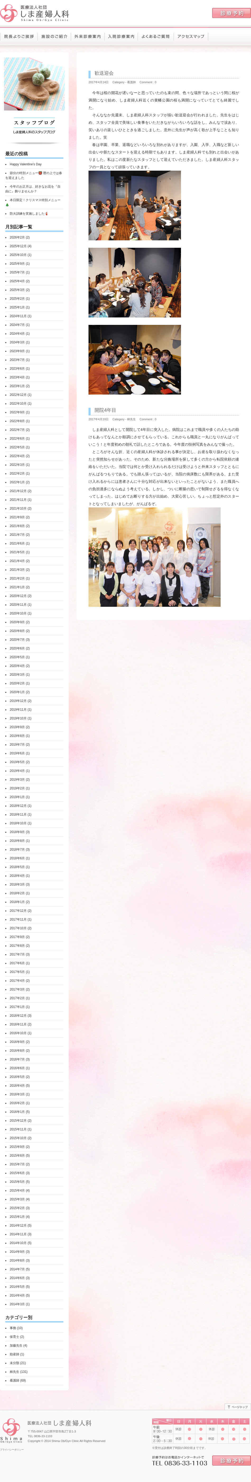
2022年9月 (17, 412)
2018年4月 (17, 876)
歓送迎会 (104, 73)
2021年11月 (18, 500)
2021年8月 (17, 526)
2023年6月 (17, 368)
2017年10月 (18, 928)
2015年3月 (17, 1199)
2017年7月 (17, 954)
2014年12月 (18, 1225)
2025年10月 (18, 255)
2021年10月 (18, 508)
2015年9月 (17, 1147)
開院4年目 (105, 410)
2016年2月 (17, 1103)
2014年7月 (17, 1269)
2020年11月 (18, 605)
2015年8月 (17, 1155)
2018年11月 (18, 814)
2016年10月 (18, 1033)
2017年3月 (17, 989)
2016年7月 (17, 1059)
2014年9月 (17, 1252)
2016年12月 (18, 1016)
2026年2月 (17, 237)
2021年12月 (18, 491)
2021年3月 (17, 570)
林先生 (14, 1372)
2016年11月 (18, 1024)
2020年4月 (17, 666)
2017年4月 (17, 981)
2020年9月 (17, 622)
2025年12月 (18, 246)
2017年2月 (17, 998)
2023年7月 (17, 360)
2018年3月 (17, 884)
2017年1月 (17, 1007)
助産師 (14, 1354)
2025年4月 (17, 281)
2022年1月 (17, 482)
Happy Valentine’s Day (25, 164)
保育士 (14, 1337)
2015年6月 (17, 1173)
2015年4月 (17, 1190)
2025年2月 (17, 298)
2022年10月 (18, 403)
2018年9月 (17, 832)
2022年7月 (17, 430)
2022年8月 (17, 421)
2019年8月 (17, 736)
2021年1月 (17, 587)
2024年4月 (17, 333)
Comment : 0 (148, 82)
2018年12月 (18, 806)
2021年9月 (17, 517)
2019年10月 (18, 718)
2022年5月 (17, 447)
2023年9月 (17, 351)
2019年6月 (17, 753)
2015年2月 (17, 1208)
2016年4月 (17, 1085)
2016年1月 (17, 1112)
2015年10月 (18, 1138)
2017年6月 (17, 963)
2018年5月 (17, 867)
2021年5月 (17, 552)
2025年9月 (17, 264)
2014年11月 (18, 1234)
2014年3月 (17, 1304)
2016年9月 (17, 1042)
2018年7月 (17, 849)
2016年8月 (17, 1050)
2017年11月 (18, 919)
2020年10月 (18, 613)
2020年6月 (17, 648)
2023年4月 (17, 377)
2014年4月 (17, 1295)
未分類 (14, 1363)
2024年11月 (18, 316)
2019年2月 (17, 788)
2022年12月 (18, 395)
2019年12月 (18, 701)
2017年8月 (17, 946)
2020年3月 (17, 674)
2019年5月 (17, 762)
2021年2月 (17, 578)
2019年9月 (17, 727)
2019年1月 (17, 797)
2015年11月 (18, 1129)
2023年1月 (17, 386)
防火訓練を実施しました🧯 (29, 213)
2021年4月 (17, 561)
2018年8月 (17, 841)
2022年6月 (17, 438)
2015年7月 (17, 1164)
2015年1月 (17, 1217)
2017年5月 (17, 972)
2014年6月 (17, 1278)
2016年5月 (17, 1077)
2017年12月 (18, 911)
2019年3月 (17, 779)
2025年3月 (17, 290)
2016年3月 (17, 1094)
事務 (13, 1328)
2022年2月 (17, 473)
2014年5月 (17, 1287)
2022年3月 (17, 465)
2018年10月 (18, 823)
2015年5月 (17, 1182)
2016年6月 (17, 1068)
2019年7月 (17, 744)
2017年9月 (17, 937)
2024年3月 (17, 342)
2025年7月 (17, 272)
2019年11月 (18, 709)
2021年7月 (17, 535)
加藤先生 (16, 1345)
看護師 (14, 1380)
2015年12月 (18, 1120)
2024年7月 (17, 325)
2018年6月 (17, 858)
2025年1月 (17, 307)
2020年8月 (17, 631)
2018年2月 (17, 893)
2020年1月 (17, 692)
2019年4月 (17, 771)
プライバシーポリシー (12, 1449)
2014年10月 (18, 1243)
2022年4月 (17, 456)
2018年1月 (17, 902)
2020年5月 (17, 657)
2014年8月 (17, 1260)
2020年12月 (18, 596)
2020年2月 (17, 683)
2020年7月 (17, 640)
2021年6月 (17, 543)
